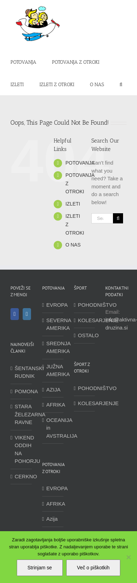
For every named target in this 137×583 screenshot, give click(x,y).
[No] (128, 557)
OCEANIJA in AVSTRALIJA (53, 428)
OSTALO (85, 335)
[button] (121, 84)
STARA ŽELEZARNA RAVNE (21, 414)
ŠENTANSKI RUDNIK (21, 372)
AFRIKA (53, 405)
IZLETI (73, 204)
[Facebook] (14, 314)
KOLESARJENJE (85, 320)
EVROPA (53, 305)
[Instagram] (27, 314)
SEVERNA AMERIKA (53, 324)
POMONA (21, 391)
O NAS (73, 245)
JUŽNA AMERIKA (53, 370)
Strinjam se (40, 567)
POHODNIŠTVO (85, 305)
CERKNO (21, 476)
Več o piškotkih (93, 567)
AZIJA (53, 390)
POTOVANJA (80, 163)
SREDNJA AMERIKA (53, 347)
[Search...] (102, 218)
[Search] (118, 218)
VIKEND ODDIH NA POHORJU (21, 449)
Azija (52, 519)
